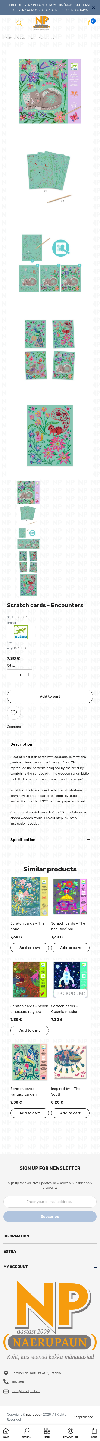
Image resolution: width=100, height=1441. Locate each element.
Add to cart (50, 696)
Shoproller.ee (83, 1417)
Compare (14, 727)
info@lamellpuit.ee (26, 1391)
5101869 (18, 1382)
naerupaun (34, 1414)
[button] (26, 1433)
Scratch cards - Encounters (35, 38)
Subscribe (50, 1216)
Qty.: (11, 665)
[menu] (5, 22)
